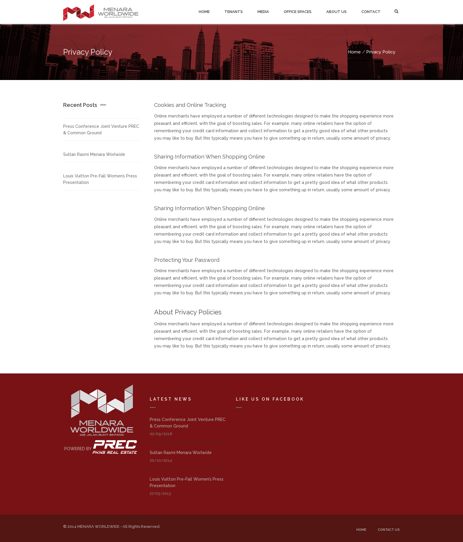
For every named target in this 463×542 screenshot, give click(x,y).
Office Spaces (298, 11)
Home (204, 11)
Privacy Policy (380, 52)
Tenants (233, 11)
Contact (371, 11)
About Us (336, 11)
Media (263, 11)
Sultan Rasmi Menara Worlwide (94, 154)
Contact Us (389, 530)
